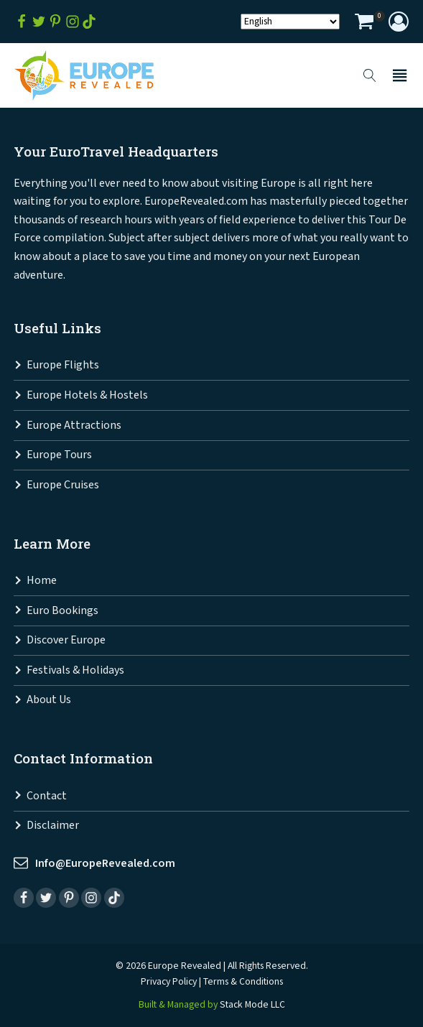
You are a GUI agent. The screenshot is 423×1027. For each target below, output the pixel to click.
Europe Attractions (74, 425)
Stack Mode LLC (252, 1004)
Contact (47, 796)
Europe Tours (59, 455)
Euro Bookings (62, 610)
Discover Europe (66, 640)
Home (42, 580)
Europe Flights (63, 365)
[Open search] (370, 75)
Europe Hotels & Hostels (87, 395)
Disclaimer (53, 825)
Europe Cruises (63, 485)
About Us (49, 699)
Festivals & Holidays (75, 670)
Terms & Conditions (243, 981)
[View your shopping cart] (364, 23)
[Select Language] (290, 21)
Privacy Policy (169, 981)
